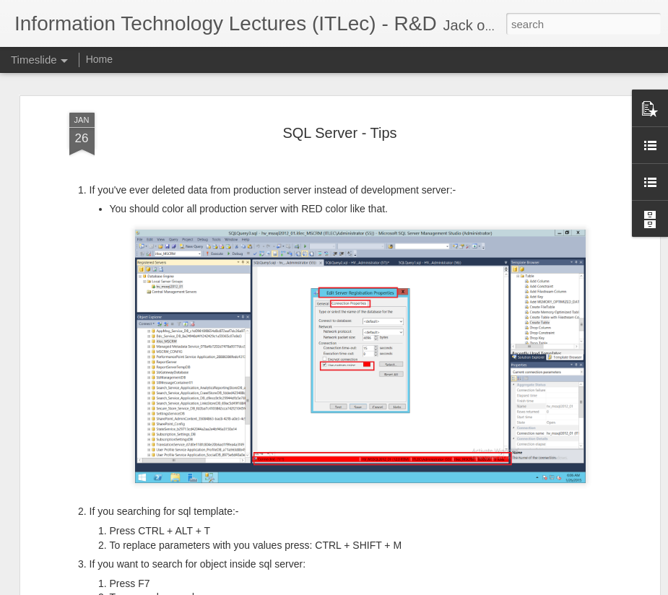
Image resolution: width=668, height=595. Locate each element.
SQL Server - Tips (339, 95)
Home (99, 59)
